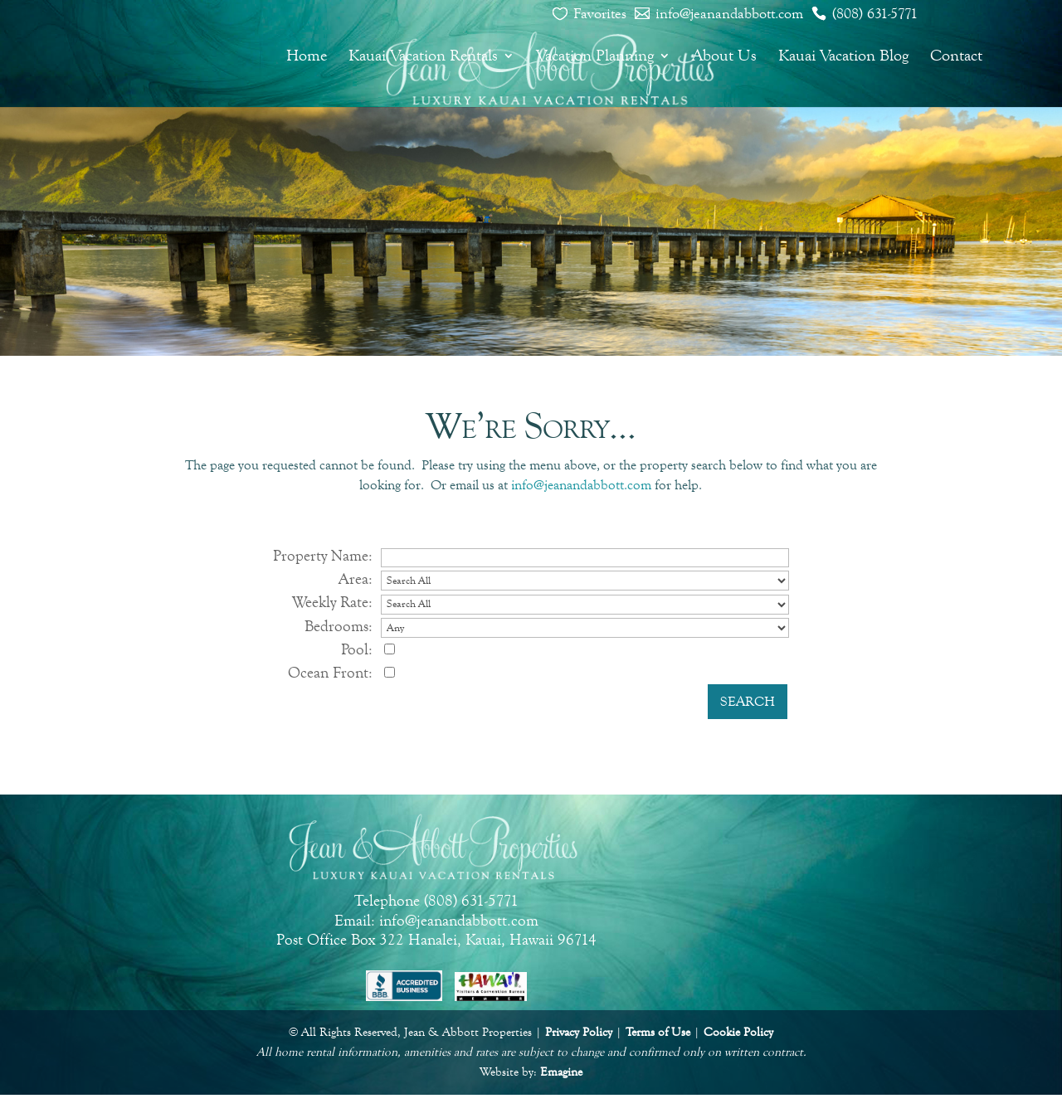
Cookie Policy (738, 1032)
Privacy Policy (578, 1032)
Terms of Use (658, 1032)
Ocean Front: (330, 672)
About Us (724, 57)
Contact (956, 57)
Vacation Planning (595, 57)
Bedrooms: (338, 625)
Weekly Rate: (332, 601)
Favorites (599, 13)
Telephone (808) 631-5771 (436, 900)
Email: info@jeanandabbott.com (436, 920)
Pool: (357, 649)
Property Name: (323, 555)
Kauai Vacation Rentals (423, 57)
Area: (356, 578)
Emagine (561, 1072)
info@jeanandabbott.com (729, 13)
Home (306, 57)
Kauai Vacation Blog (843, 57)
